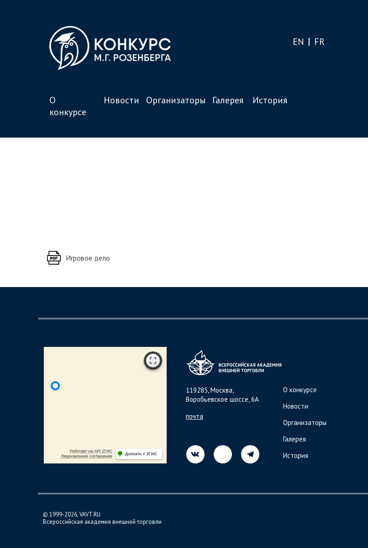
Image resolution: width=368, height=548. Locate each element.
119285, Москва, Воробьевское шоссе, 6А (222, 395)
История (269, 100)
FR (319, 42)
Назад (67, 167)
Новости (121, 100)
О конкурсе (67, 106)
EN (298, 42)
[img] (222, 454)
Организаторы (176, 100)
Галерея (227, 100)
